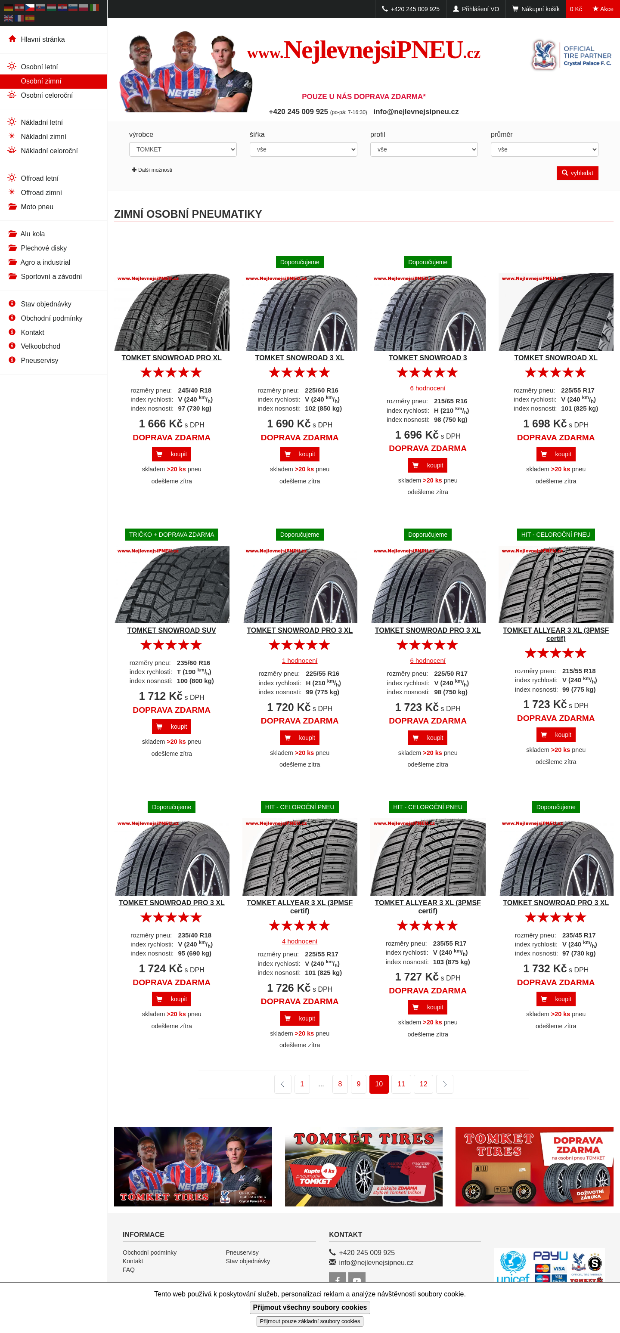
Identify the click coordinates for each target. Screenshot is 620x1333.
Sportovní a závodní (44, 276)
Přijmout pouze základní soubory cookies (310, 1321)
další (439, 1085)
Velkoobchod (33, 346)
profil (377, 134)
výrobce (141, 134)
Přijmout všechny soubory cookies (310, 1307)
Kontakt (25, 332)
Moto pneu (29, 206)
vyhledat (577, 173)
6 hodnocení (428, 388)
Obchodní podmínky (44, 318)
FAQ (129, 1269)
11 (401, 1084)
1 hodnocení (300, 660)
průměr (502, 134)
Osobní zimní (34, 81)
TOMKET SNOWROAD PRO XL (171, 358)
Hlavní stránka (35, 39)
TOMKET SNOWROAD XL (556, 358)
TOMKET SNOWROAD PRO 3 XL (300, 630)
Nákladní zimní (36, 136)
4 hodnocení (300, 941)
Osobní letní (32, 66)
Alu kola (25, 234)
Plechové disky (36, 248)
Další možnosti (152, 170)
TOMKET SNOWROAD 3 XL (299, 358)
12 (424, 1084)
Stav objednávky (38, 304)
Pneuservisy (32, 360)
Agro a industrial (38, 262)
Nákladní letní (34, 122)
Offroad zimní (34, 192)
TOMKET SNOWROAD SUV (171, 630)
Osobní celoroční (39, 95)
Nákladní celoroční (42, 150)
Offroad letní (32, 178)
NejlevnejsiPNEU (364, 49)
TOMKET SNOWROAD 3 (428, 358)
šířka (257, 134)
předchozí (282, 1084)
